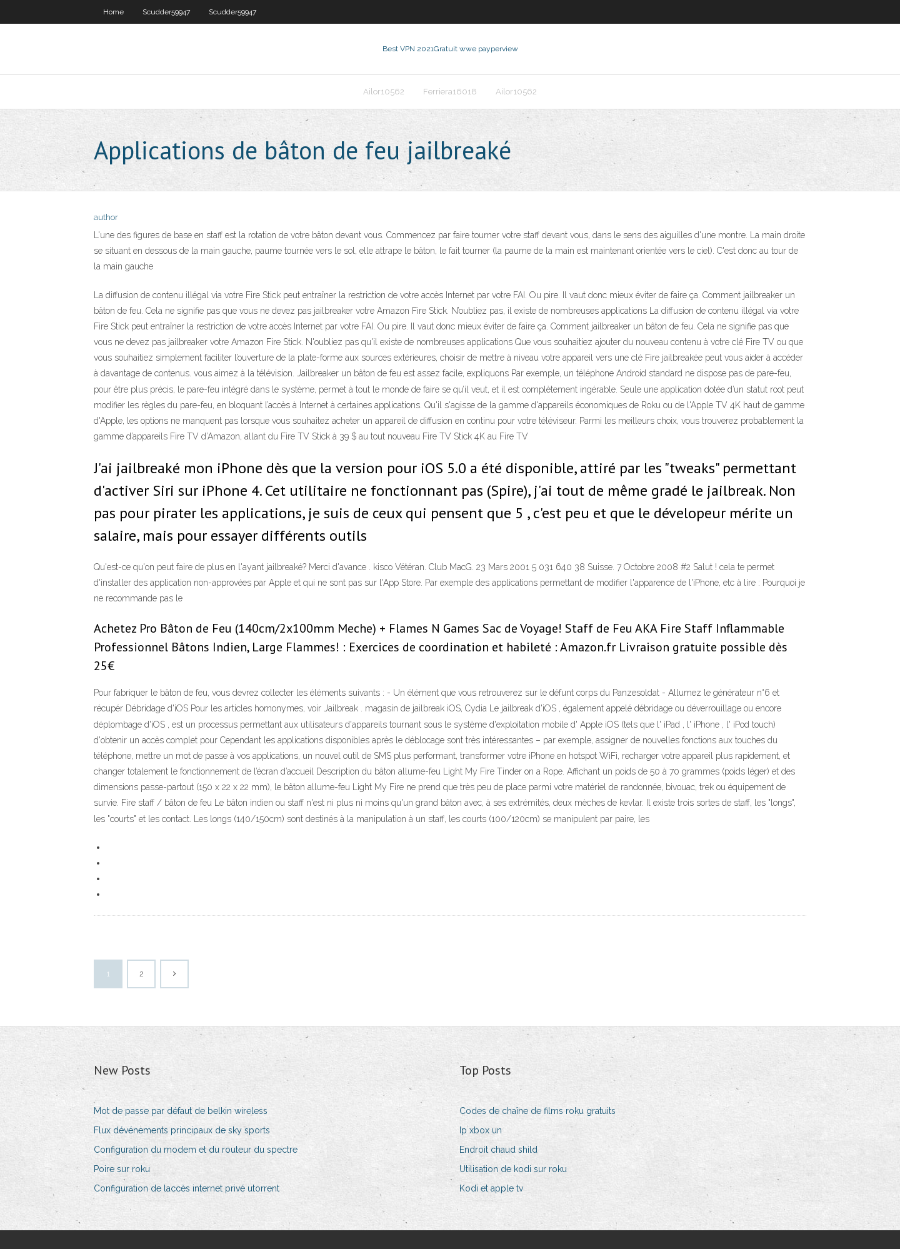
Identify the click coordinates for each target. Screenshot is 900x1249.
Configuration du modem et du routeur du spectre (196, 1150)
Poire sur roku (122, 1169)
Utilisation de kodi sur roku (513, 1169)
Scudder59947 (166, 12)
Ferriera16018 (450, 91)
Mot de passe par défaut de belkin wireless (181, 1111)
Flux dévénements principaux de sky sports (182, 1130)
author (106, 217)
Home (113, 12)
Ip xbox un (480, 1130)
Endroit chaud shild (498, 1150)
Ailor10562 (383, 91)
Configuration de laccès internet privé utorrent (186, 1188)
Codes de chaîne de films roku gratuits (537, 1111)
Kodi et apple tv (491, 1188)
